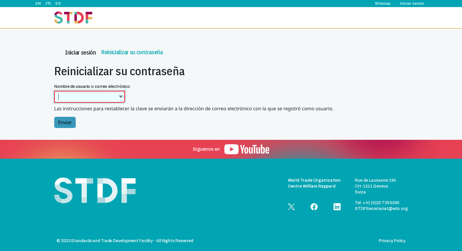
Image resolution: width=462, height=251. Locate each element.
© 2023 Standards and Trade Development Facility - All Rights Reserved (125, 241)
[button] (246, 149)
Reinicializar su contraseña (132, 50)
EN (38, 3)
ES (58, 3)
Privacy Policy (392, 241)
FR (48, 3)
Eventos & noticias (279, 18)
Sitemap (382, 3)
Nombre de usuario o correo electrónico (92, 86)
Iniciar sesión (412, 3)
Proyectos (245, 18)
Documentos (376, 18)
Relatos (310, 18)
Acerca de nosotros (209, 18)
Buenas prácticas (340, 18)
